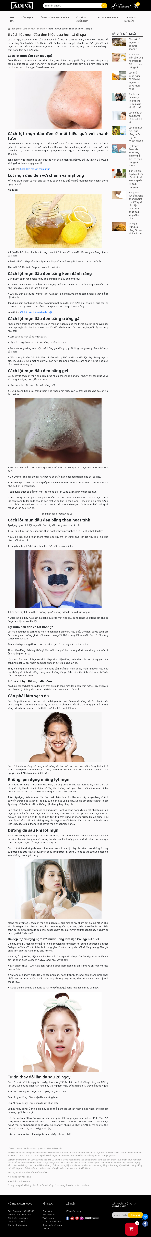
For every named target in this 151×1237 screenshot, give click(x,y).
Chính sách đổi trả (16, 1221)
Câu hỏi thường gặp (17, 1225)
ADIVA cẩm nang (73, 1211)
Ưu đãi (12, 19)
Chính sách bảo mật (52, 1221)
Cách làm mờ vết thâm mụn (35, 169)
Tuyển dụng (48, 1218)
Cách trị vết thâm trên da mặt (36, 312)
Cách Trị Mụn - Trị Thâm (34, 28)
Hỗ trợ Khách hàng (123, 5)
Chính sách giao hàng (18, 1218)
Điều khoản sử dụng (52, 1225)
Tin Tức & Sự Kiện (130, 19)
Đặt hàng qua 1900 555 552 (21, 1211)
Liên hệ (46, 1228)
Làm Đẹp (26, 17)
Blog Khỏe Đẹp (107, 17)
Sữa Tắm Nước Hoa (82, 19)
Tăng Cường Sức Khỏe (53, 17)
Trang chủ (16, 28)
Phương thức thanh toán (19, 1214)
